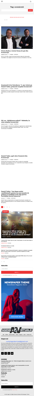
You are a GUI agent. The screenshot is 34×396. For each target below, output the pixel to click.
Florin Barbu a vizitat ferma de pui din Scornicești (14, 51)
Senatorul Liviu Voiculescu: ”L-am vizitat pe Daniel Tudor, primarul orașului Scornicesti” (16, 86)
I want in (17, 272)
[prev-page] (5, 20)
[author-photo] (9, 54)
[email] (17, 268)
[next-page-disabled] (6, 20)
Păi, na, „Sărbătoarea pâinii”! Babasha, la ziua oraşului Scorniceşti (15, 121)
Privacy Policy (14, 275)
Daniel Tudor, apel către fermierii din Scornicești (14, 156)
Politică (3, 198)
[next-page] (9, 207)
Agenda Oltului (4, 54)
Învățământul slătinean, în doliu (7, 245)
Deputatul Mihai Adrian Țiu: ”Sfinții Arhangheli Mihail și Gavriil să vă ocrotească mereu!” (16, 233)
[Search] (30, 10)
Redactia (11, 54)
